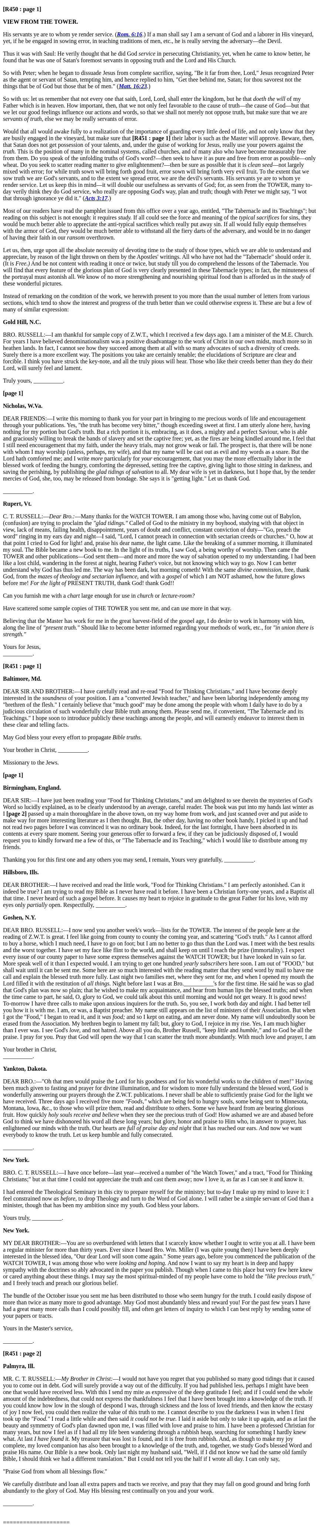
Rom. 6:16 (129, 34)
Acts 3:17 (96, 198)
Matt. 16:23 (133, 86)
